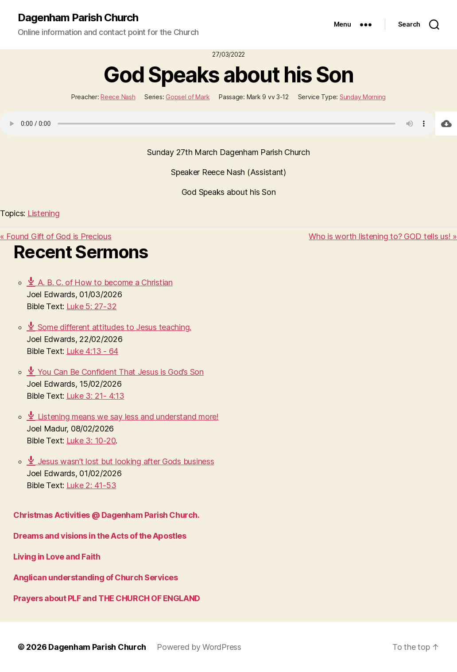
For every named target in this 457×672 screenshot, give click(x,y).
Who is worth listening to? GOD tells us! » (383, 236)
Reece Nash (118, 97)
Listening (43, 213)
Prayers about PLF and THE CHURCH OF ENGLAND (106, 598)
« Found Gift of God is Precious (56, 236)
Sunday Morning (363, 97)
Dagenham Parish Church (78, 17)
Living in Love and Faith (56, 556)
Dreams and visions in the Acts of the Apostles (99, 535)
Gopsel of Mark (187, 97)
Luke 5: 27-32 (91, 306)
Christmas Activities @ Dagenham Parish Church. (106, 515)
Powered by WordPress (199, 647)
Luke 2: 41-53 (91, 485)
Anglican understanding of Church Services (95, 577)
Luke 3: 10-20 (91, 440)
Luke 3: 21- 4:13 (95, 395)
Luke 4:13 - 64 (92, 351)
